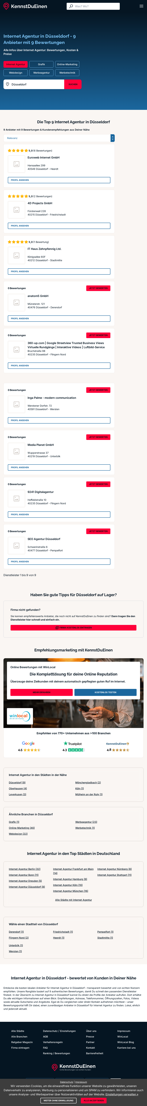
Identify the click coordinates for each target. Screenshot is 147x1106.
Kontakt (90, 1047)
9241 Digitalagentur (41, 492)
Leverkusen (17, 794)
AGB (45, 1036)
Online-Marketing (22, 827)
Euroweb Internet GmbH (44, 157)
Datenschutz (50, 1030)
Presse (90, 1036)
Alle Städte (17, 1030)
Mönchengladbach (88, 782)
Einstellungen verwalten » (122, 1094)
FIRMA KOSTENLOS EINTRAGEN (73, 627)
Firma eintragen (20, 1047)
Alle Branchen (19, 1036)
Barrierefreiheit (94, 1053)
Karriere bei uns (126, 1047)
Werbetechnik (85, 827)
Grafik (14, 821)
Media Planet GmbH (41, 445)
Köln (79, 788)
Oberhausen (18, 788)
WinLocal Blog (125, 1042)
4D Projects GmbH (40, 203)
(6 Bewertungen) (42, 150)
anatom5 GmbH (38, 296)
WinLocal (122, 1036)
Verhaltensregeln (53, 1042)
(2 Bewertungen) (42, 196)
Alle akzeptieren (94, 1100)
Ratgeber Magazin (22, 1042)
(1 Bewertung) (41, 241)
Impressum (123, 1030)
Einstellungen (68, 1030)
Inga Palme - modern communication (52, 397)
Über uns (91, 1030)
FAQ (45, 1047)
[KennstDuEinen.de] (25, 6)
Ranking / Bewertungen (56, 1053)
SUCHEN (73, 84)
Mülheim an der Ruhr (89, 794)
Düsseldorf (17, 782)
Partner (90, 1042)
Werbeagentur (86, 821)
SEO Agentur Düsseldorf (44, 539)
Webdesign (18, 833)
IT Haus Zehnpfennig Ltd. (44, 249)
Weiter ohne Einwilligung (58, 1100)
